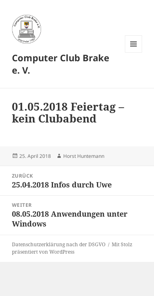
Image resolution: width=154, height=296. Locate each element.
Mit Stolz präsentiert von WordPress (72, 248)
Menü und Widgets (133, 52)
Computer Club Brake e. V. (60, 63)
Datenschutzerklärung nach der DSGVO (59, 244)
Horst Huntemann (83, 156)
